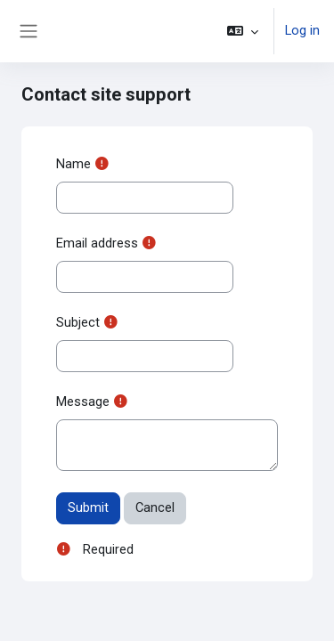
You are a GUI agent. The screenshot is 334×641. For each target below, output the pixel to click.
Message (83, 402)
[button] (243, 31)
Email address (97, 243)
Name (73, 164)
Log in (302, 30)
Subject (78, 322)
